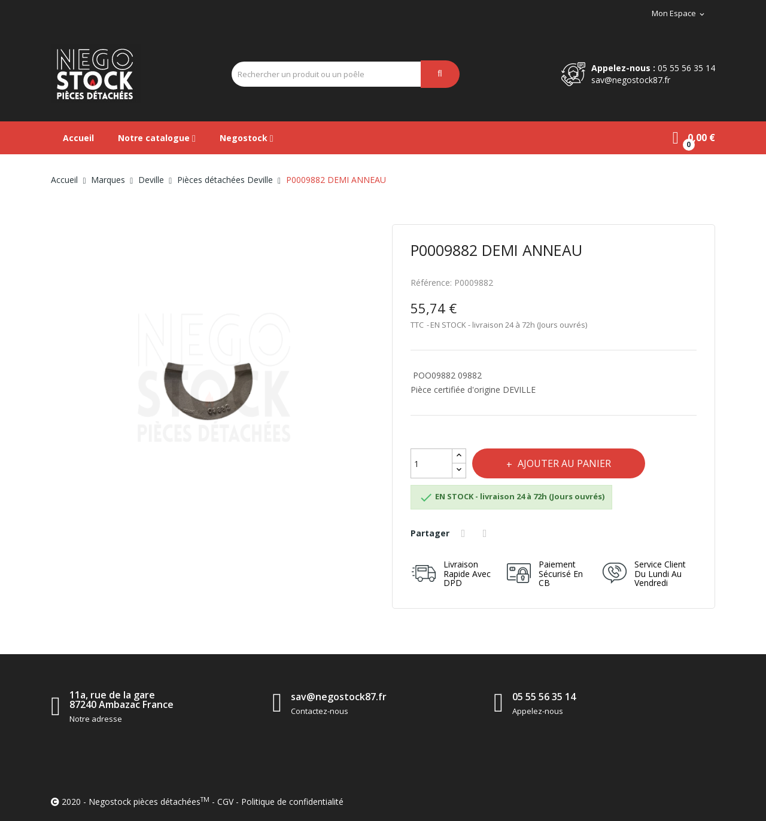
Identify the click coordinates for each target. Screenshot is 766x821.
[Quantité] (431, 463)
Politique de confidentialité (292, 801)
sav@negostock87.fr (630, 80)
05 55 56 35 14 (686, 68)
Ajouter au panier (565, 463)
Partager (465, 533)
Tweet (487, 533)
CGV (225, 801)
